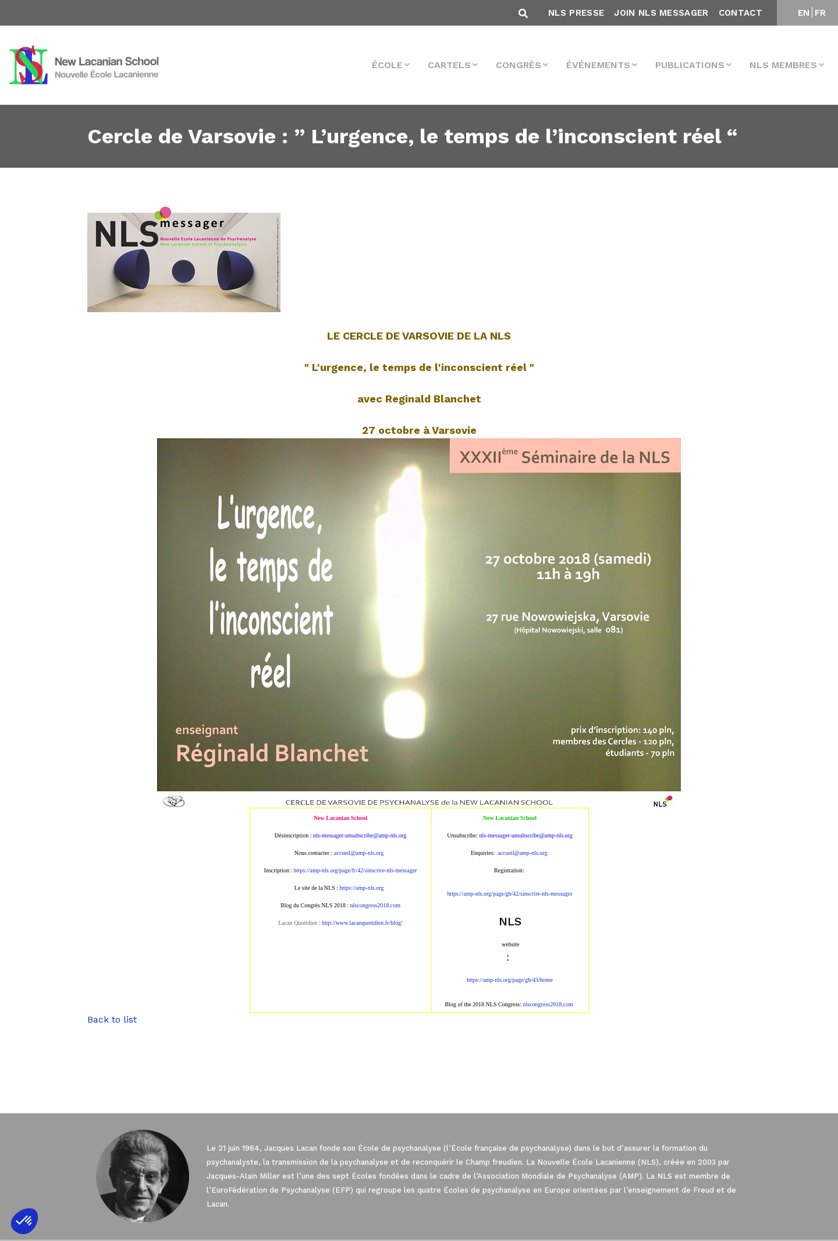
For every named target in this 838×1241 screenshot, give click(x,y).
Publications (690, 64)
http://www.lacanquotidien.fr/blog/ (362, 923)
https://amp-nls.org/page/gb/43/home (510, 980)
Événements (598, 64)
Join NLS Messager (661, 13)
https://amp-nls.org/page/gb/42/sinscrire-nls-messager (509, 893)
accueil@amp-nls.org (359, 853)
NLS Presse (576, 13)
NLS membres (783, 64)
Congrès (518, 64)
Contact (740, 13)
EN (804, 13)
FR (820, 13)
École (387, 64)
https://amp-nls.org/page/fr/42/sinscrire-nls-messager (355, 870)
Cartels (449, 64)
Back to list (112, 1019)
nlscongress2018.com (548, 1004)
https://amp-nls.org (362, 888)
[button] (24, 1221)
